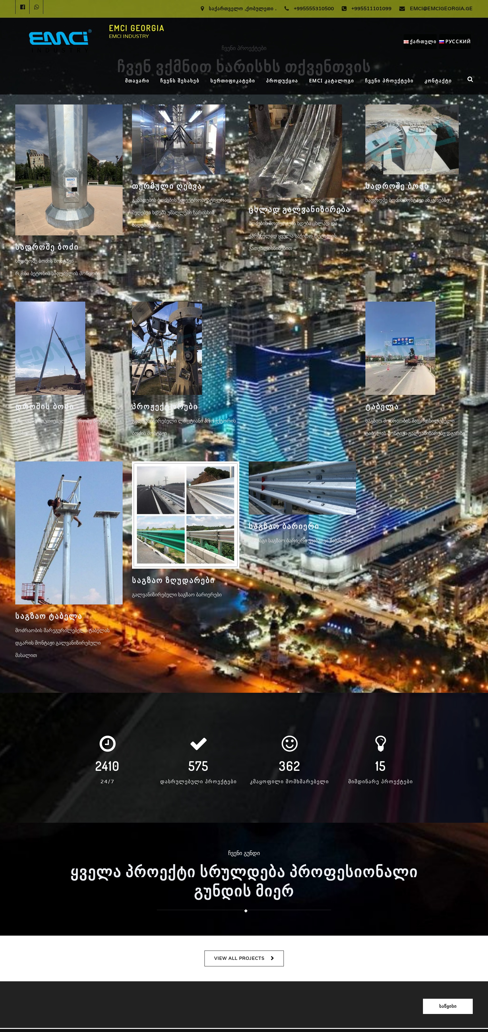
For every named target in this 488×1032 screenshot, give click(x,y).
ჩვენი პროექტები (389, 80)
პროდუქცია (282, 80)
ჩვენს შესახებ (179, 80)
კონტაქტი (438, 80)
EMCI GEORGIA (137, 28)
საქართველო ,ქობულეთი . (243, 9)
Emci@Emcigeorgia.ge (441, 9)
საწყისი (448, 1006)
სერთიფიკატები (232, 80)
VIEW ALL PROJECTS (239, 958)
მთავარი (137, 80)
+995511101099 (371, 9)
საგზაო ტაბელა (48, 616)
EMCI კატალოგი (331, 80)
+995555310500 (314, 9)
